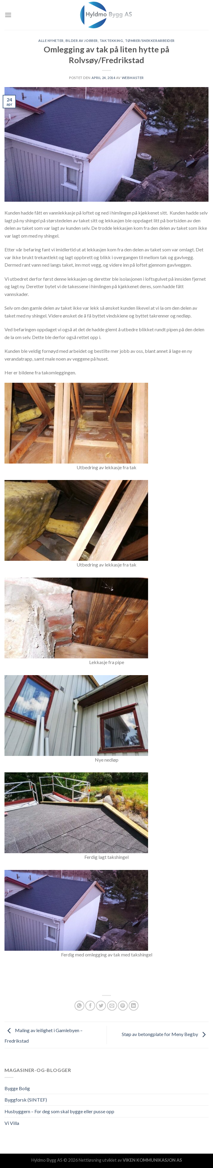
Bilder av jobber (82, 40)
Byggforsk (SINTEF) (25, 1099)
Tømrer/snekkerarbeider (150, 40)
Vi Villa (11, 1123)
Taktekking (111, 40)
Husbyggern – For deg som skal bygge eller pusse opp (59, 1111)
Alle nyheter (51, 40)
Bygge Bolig (17, 1088)
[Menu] (8, 14)
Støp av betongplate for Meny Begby (165, 1034)
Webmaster (133, 78)
